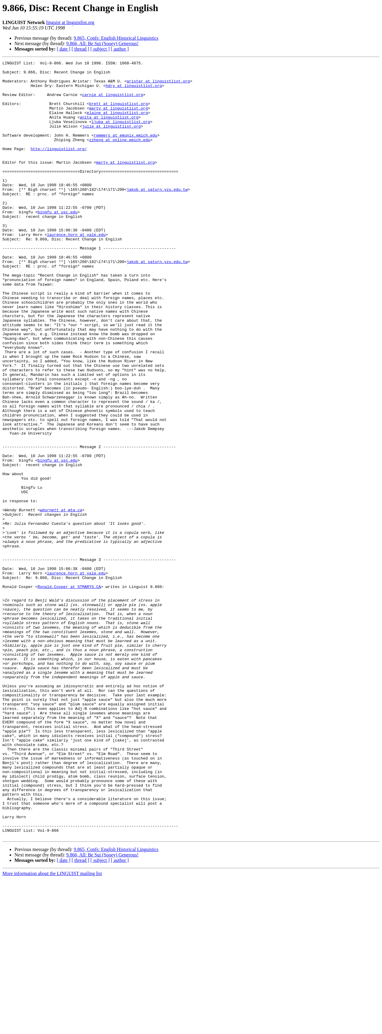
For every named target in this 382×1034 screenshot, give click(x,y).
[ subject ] (100, 48)
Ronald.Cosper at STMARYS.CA (69, 692)
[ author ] (120, 48)
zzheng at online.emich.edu (119, 156)
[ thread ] (80, 48)
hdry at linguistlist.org (133, 91)
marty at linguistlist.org (118, 118)
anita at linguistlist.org (109, 129)
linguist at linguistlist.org (70, 22)
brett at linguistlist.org (118, 112)
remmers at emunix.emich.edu (125, 150)
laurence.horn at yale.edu (76, 269)
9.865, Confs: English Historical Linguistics (116, 38)
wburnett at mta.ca (61, 600)
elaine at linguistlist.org (117, 123)
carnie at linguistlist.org (112, 101)
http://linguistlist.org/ (59, 166)
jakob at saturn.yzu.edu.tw (157, 215)
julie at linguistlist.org (111, 139)
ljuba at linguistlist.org (120, 134)
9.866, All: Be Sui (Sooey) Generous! (102, 43)
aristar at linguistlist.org (158, 85)
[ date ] (63, 48)
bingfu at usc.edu (58, 242)
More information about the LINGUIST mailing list (52, 1028)
